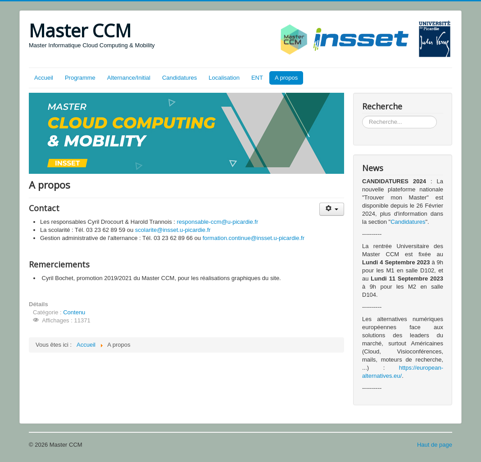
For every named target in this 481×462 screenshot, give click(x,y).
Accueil (43, 77)
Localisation (224, 77)
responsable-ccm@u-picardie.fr (217, 221)
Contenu (74, 312)
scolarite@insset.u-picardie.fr (173, 229)
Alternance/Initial (128, 77)
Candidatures (179, 77)
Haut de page (434, 444)
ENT (257, 77)
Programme (80, 77)
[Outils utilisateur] (331, 209)
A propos (286, 77)
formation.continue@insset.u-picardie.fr (253, 238)
